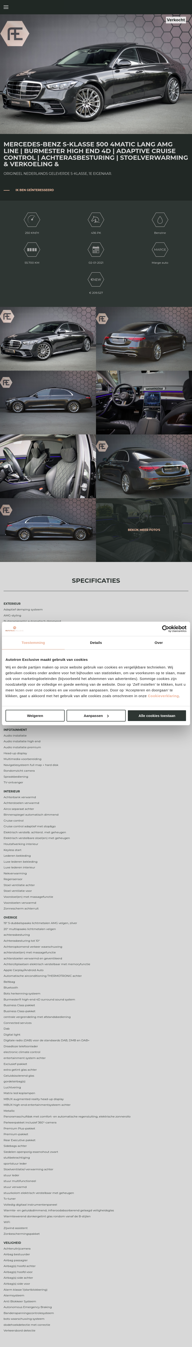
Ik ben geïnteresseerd (35, 190)
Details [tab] (96, 643)
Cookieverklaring (163, 696)
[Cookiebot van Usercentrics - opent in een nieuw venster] (165, 628)
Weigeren (35, 716)
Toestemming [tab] (33, 643)
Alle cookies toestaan (157, 716)
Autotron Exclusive (183, 7)
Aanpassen (96, 716)
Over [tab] (159, 643)
